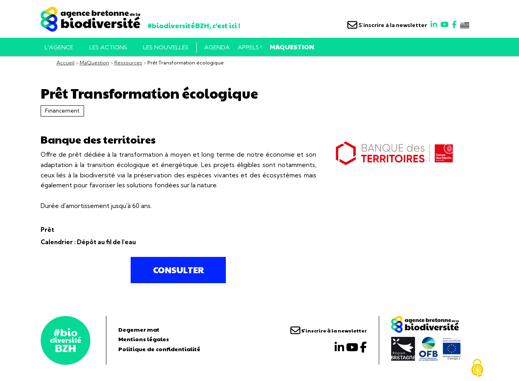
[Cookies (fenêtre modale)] (477, 368)
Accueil (65, 63)
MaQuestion (292, 46)
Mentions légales (143, 339)
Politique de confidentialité (159, 349)
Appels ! (250, 47)
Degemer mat (138, 329)
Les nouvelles (165, 47)
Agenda (217, 47)
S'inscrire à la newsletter (387, 25)
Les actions (108, 47)
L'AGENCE (59, 47)
